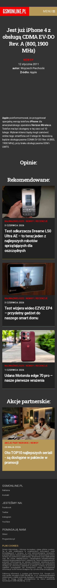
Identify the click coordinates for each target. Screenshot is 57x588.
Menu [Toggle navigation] (49, 11)
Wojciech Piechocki (33, 68)
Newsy (28, 59)
